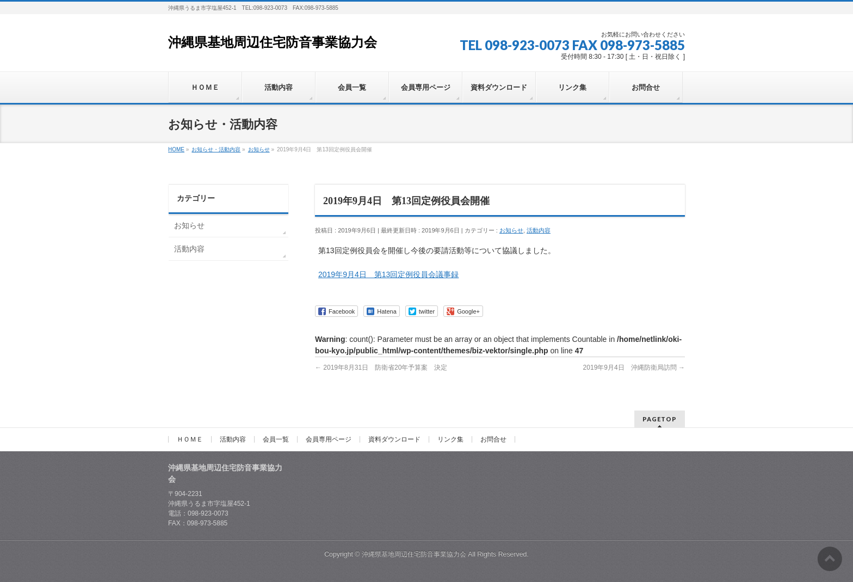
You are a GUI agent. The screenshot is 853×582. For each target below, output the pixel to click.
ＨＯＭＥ (190, 439)
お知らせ (511, 230)
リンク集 (450, 439)
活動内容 (539, 230)
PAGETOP (659, 418)
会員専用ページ (328, 439)
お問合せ (493, 439)
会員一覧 (276, 439)
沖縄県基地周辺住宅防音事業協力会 (272, 42)
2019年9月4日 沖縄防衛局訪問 (634, 367)
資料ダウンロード (394, 439)
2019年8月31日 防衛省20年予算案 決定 (381, 367)
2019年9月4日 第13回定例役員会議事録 (388, 274)
